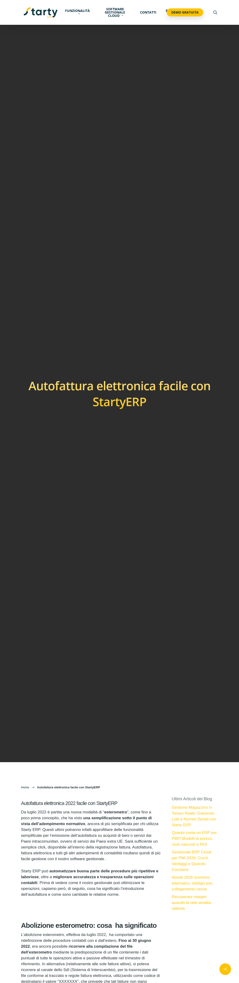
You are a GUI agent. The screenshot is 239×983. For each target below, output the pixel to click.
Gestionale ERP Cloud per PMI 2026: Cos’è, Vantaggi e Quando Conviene (191, 861)
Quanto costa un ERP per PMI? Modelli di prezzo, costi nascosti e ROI (194, 838)
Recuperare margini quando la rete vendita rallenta (191, 903)
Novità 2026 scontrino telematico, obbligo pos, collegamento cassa (193, 883)
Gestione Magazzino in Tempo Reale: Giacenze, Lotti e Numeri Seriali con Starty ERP (194, 816)
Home (25, 787)
